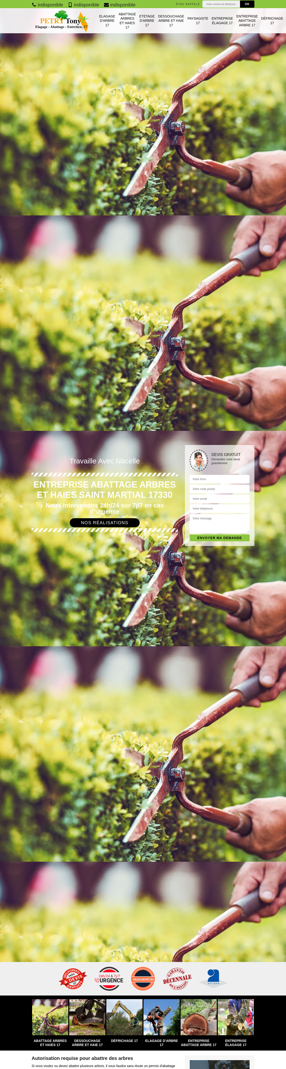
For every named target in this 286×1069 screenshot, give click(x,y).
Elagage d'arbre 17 (107, 20)
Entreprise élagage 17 (222, 21)
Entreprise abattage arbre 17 (247, 20)
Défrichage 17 (272, 21)
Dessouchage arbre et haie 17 (171, 20)
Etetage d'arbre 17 (147, 20)
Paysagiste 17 (198, 21)
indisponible (47, 4)
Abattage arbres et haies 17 (127, 20)
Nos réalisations (104, 522)
